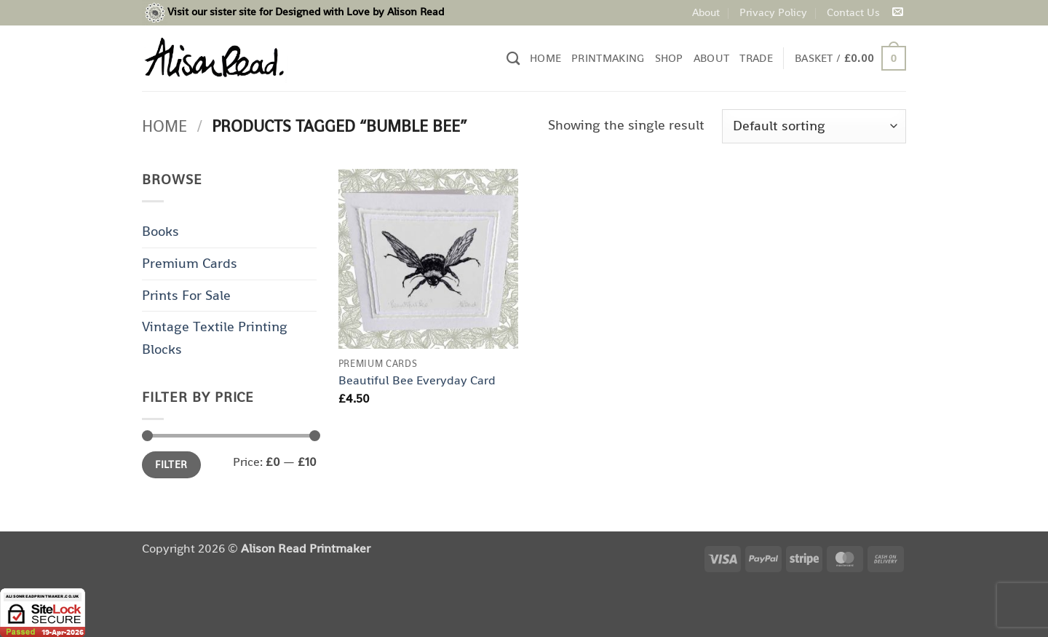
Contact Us (853, 12)
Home (545, 58)
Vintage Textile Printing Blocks (214, 337)
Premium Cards (189, 263)
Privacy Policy (773, 12)
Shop (669, 58)
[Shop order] (814, 126)
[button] (850, 59)
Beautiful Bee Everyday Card (417, 380)
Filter (171, 464)
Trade (756, 58)
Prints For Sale (186, 295)
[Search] (513, 58)
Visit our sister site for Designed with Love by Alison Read (305, 11)
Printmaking (607, 58)
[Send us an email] (897, 12)
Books (160, 231)
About (706, 12)
